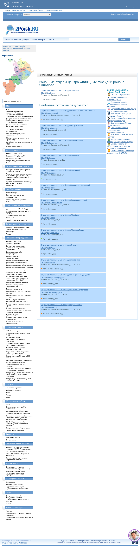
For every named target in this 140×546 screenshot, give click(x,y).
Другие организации (14, 507)
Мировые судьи (11, 192)
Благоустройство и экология (17, 444)
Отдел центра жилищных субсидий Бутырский (60, 170)
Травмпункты (11, 319)
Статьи (51, 40)
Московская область (19, 10)
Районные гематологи (14, 312)
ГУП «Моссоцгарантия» (120, 94)
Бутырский (51, 173)
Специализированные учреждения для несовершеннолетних (117, 130)
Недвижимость (12, 464)
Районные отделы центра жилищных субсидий (15, 348)
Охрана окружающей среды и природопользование (17, 459)
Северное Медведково (56, 278)
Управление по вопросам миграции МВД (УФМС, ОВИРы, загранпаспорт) (19, 183)
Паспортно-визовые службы (17, 166)
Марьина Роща (53, 233)
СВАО (43, 93)
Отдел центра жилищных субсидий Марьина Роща (62, 230)
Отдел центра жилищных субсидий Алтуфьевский (62, 125)
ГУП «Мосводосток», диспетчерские (19, 116)
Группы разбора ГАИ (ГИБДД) (17, 209)
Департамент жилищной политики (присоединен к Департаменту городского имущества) (18, 120)
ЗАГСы (8, 504)
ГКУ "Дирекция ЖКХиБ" (14, 114)
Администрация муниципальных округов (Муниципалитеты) (18, 228)
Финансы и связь (13, 150)
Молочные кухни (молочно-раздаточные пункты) (16, 273)
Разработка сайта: (10, 543)
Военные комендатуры (14, 484)
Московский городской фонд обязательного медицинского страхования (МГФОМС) (17, 278)
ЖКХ (8, 106)
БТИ (7, 109)
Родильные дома (12, 315)
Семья (8, 492)
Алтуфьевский (53, 128)
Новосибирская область (53, 10)
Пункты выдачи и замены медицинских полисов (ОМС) (17, 300)
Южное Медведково (55, 292)
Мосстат (9, 511)
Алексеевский (52, 113)
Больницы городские (13, 241)
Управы (8, 234)
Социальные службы (14, 327)
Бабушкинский (53, 143)
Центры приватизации (14, 146)
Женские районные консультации (18, 270)
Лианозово (51, 188)
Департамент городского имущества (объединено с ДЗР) (18, 468)
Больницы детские (13, 243)
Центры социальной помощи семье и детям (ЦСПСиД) (19, 379)
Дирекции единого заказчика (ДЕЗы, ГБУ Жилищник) (16, 125)
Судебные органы (13, 189)
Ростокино (51, 263)
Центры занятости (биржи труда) (18, 428)
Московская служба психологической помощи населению (117, 104)
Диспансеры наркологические (17, 260)
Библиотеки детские (13, 390)
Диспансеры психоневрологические (19, 267)
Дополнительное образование (17, 411)
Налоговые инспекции (14, 153)
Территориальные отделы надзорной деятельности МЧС (17, 487)
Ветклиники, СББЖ (13, 437)
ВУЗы (8, 404)
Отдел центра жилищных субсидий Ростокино (60, 260)
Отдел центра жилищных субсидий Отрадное (60, 245)
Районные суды (11, 197)
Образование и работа (15, 401)
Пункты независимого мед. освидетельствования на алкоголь (19, 309)
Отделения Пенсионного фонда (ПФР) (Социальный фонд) (18, 344)
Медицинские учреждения (17, 238)
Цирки (8, 397)
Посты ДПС (10, 218)
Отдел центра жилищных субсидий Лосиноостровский (64, 200)
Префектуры (10, 231)
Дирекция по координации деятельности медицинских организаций (16, 247)
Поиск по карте (38, 40)
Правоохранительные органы (18, 205)
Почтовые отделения (14, 158)
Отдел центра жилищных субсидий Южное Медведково (64, 290)
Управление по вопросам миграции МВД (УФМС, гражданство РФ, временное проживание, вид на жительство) (19, 176)
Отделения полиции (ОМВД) (16, 215)
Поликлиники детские (14, 289)
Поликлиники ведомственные (17, 282)
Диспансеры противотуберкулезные (19, 265)
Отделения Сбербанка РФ (15, 156)
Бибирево (51, 158)
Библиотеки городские (14, 388)
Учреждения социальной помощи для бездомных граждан (18, 369)
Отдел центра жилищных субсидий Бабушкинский (62, 140)
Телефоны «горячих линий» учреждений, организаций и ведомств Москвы (17, 48)
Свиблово (51, 93)
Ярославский (52, 307)
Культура (9, 384)
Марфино (51, 218)
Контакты (95, 541)
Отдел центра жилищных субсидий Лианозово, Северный (65, 185)
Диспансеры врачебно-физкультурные (14, 253)
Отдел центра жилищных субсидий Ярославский (61, 305)
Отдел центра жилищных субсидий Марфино (60, 215)
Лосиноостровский (54, 203)
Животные (10, 434)
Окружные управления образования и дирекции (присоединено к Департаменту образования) (19, 417)
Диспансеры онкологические (16, 263)
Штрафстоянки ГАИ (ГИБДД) (16, 220)
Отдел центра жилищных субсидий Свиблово (60, 90)
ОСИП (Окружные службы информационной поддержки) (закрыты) (17, 423)
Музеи (8, 392)
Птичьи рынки (11, 440)
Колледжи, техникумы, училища (18, 413)
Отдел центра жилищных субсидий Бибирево (60, 155)
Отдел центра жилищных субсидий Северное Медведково (65, 275)
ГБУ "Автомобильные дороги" (17, 451)
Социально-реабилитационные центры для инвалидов (17, 352)
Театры (8, 395)
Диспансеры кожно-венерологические (13, 257)
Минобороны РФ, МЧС (15, 479)
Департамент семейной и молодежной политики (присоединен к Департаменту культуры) (17, 498)
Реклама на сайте (107, 541)
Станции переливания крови (16, 317)
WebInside (23, 543)
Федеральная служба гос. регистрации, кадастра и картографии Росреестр (15, 473)
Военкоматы (10, 482)
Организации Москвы (51, 75)
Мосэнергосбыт (11, 131)
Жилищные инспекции (14, 129)
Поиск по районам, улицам (17, 40)
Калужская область (36, 10)
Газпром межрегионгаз (14, 112)
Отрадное (51, 248)
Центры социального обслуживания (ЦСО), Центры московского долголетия (118, 146)
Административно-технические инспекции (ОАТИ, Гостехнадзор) (18, 448)
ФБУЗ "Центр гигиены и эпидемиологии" (14, 322)
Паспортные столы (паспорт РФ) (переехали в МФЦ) (18, 170)
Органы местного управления (18, 224)
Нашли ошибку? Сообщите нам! (122, 14)
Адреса (64, 541)
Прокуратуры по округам (15, 195)
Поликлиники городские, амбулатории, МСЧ (15, 285)
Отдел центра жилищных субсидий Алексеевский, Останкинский (68, 110)
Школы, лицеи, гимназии (15, 430)
